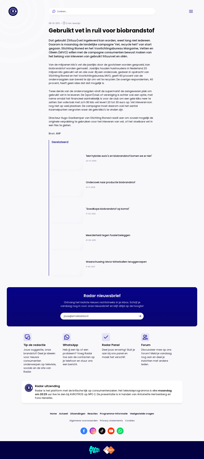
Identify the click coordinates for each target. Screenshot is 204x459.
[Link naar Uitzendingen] (77, 413)
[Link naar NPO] (109, 450)
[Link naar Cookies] (130, 420)
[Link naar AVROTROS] (94, 450)
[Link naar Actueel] (63, 413)
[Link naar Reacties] (93, 413)
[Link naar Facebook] (83, 431)
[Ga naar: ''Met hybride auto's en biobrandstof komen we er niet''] (103, 158)
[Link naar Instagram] (93, 431)
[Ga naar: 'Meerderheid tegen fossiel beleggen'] (103, 237)
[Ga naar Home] (13, 11)
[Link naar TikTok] (102, 431)
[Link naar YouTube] (111, 431)
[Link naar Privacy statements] (111, 420)
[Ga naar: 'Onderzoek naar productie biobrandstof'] (103, 185)
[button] (191, 11)
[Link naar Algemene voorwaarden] (83, 420)
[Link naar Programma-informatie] (114, 413)
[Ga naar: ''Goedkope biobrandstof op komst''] (103, 211)
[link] (41, 353)
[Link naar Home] (53, 413)
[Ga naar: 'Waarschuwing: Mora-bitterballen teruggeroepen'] (103, 264)
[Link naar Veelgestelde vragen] (142, 413)
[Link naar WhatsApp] (120, 431)
